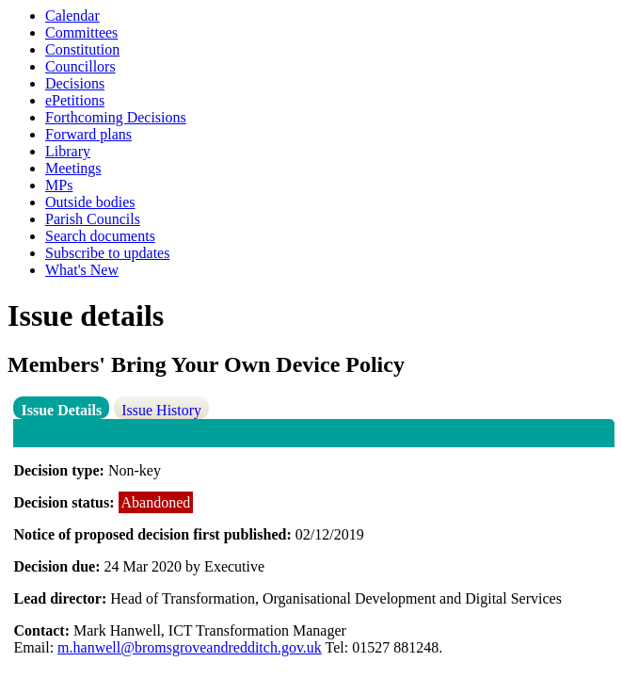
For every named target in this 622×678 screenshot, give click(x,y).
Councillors (80, 66)
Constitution (82, 49)
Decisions (74, 83)
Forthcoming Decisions (115, 117)
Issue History (161, 410)
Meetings (73, 168)
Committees (81, 32)
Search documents (100, 236)
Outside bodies (90, 202)
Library (67, 151)
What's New (82, 270)
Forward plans (88, 134)
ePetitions (74, 100)
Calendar (72, 16)
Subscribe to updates (107, 253)
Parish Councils (92, 219)
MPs (58, 185)
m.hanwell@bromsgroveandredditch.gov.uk (189, 647)
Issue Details (61, 410)
